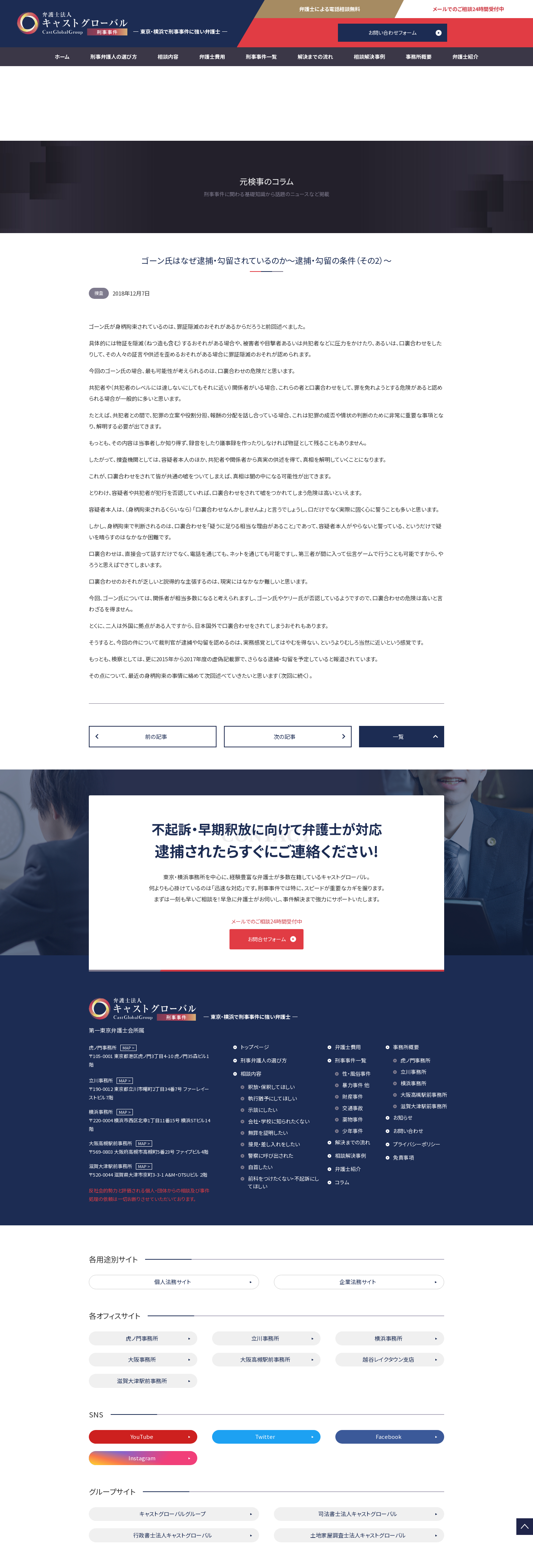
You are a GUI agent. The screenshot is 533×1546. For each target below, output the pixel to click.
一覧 (398, 662)
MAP (127, 977)
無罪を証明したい (268, 1062)
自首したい (260, 1096)
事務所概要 (419, 56)
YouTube (141, 1366)
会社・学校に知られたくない (278, 1050)
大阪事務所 (142, 1289)
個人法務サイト (172, 1211)
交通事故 (352, 1037)
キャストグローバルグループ (173, 1443)
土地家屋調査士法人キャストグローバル (358, 1464)
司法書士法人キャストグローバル (357, 1443)
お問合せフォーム (267, 864)
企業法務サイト (357, 1211)
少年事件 (352, 1060)
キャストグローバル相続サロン (173, 1486)
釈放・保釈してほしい (271, 1016)
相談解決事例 (369, 56)
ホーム (62, 56)
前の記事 (156, 662)
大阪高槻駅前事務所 (423, 1024)
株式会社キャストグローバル (358, 1486)
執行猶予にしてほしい (272, 1027)
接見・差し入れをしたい (274, 1073)
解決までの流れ (315, 56)
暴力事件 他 (355, 1014)
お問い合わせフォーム (392, 32)
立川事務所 (413, 1001)
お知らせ (402, 1047)
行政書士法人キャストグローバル (172, 1464)
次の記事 (284, 662)
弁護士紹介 (465, 56)
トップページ (255, 976)
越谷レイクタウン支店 (388, 1289)
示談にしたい (262, 1039)
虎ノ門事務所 (415, 989)
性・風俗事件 (356, 1003)
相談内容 (168, 56)
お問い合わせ (408, 1060)
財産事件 (352, 1026)
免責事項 (403, 1087)
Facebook (389, 1366)
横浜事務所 (413, 1012)
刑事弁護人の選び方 (113, 56)
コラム (342, 1111)
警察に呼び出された (270, 1085)
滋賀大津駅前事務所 (423, 1035)
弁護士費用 (212, 56)
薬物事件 (352, 1048)
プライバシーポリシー (416, 1073)
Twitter (265, 1366)
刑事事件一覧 (261, 56)
